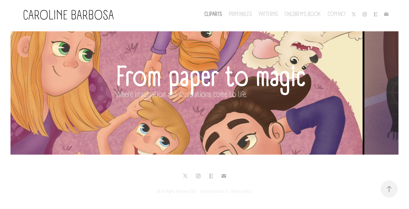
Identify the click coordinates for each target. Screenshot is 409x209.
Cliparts (213, 14)
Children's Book (303, 14)
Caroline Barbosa (62, 15)
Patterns (268, 14)
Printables (240, 14)
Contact (337, 14)
